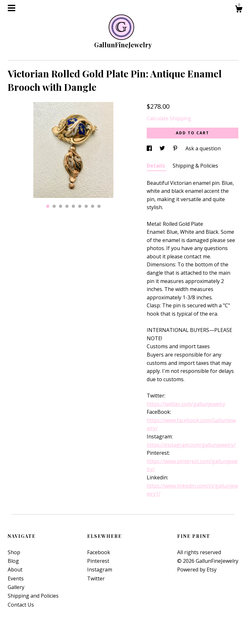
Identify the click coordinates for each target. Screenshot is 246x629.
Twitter (96, 578)
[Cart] (238, 10)
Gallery (16, 587)
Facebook (98, 552)
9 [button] (99, 206)
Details (156, 165)
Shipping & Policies (195, 165)
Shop (14, 552)
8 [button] (92, 206)
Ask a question (203, 148)
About (15, 569)
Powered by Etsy (197, 569)
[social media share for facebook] (150, 148)
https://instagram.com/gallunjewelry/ (191, 444)
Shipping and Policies (33, 595)
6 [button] (79, 206)
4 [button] (67, 206)
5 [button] (73, 206)
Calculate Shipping (169, 118)
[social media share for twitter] (163, 148)
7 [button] (86, 206)
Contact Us (21, 604)
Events (16, 578)
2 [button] (54, 206)
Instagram (99, 569)
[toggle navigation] (11, 8)
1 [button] (47, 206)
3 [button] (60, 206)
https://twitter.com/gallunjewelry (186, 403)
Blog (13, 560)
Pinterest (98, 560)
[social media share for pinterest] (176, 148)
